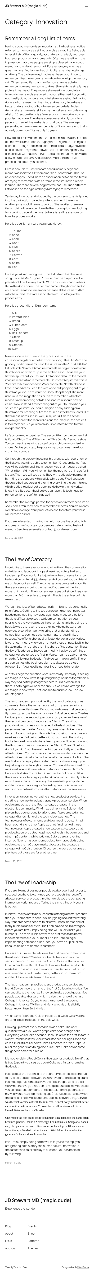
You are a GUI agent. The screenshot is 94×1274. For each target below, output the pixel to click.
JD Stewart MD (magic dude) (26, 5)
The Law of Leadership (30, 882)
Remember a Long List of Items (40, 38)
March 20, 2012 (13, 861)
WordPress (83, 1267)
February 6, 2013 (14, 538)
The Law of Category (28, 559)
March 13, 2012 (13, 1162)
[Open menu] (87, 6)
